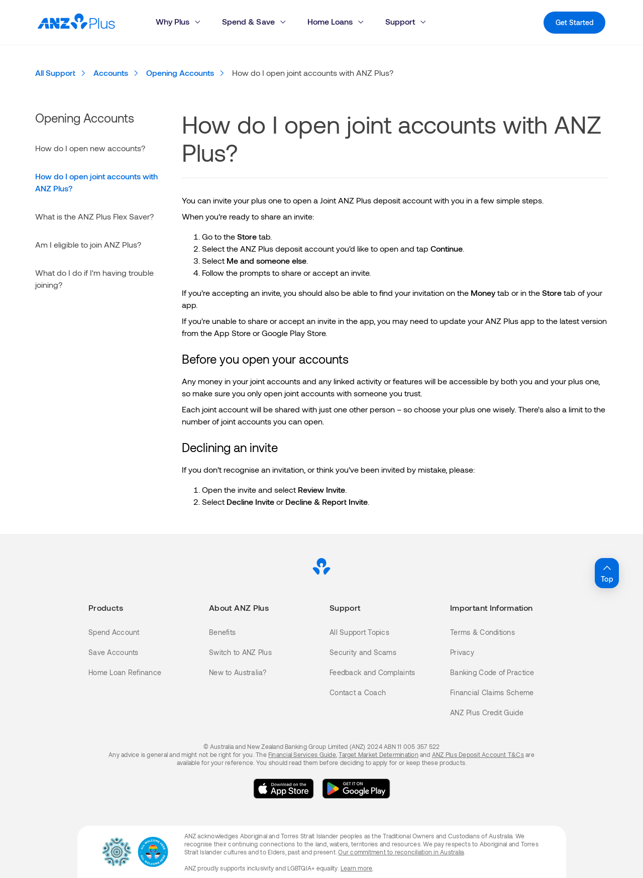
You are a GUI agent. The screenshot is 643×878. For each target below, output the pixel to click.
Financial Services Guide (302, 754)
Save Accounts (113, 652)
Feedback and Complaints (372, 672)
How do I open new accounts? (90, 148)
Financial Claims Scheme (491, 692)
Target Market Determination (378, 754)
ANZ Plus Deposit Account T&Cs (478, 754)
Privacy (462, 652)
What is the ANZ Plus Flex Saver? (94, 216)
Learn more (356, 867)
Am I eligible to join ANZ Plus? (88, 244)
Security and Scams (363, 652)
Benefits (222, 632)
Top (607, 572)
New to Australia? (238, 672)
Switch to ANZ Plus (240, 652)
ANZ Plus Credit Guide (486, 712)
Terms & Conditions (482, 632)
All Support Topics (359, 632)
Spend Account (114, 632)
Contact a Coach (358, 692)
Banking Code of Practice (492, 672)
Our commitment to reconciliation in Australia (401, 851)
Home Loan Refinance (124, 672)
